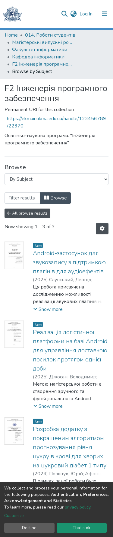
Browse (55, 198)
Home (11, 35)
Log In (87, 14)
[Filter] (22, 198)
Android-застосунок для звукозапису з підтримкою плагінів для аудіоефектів (69, 262)
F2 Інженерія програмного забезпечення (42, 64)
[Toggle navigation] (104, 14)
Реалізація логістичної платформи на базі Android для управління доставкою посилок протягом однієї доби (70, 350)
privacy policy (77, 507)
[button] (73, 14)
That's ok (81, 528)
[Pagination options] (102, 228)
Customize (14, 516)
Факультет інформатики (39, 49)
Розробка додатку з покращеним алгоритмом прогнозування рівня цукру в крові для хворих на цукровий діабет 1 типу (69, 447)
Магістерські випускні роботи (42, 42)
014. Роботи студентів (50, 35)
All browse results (27, 213)
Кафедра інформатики (38, 57)
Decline (29, 528)
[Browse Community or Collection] (56, 179)
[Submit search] (64, 14)
